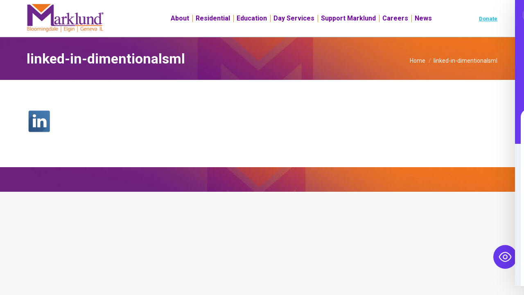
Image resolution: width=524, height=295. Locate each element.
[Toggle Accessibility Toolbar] (505, 257)
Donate (488, 33)
